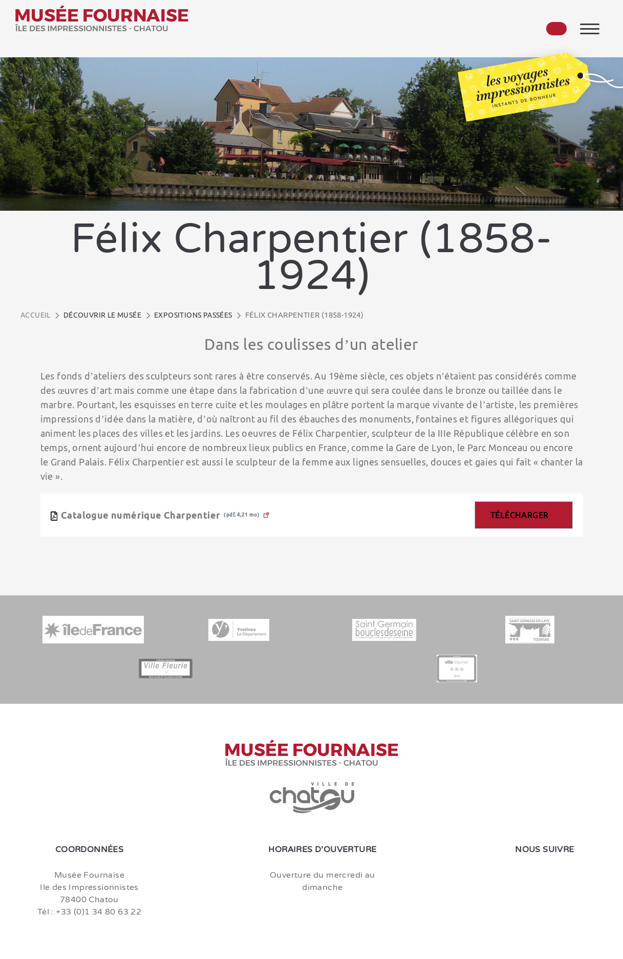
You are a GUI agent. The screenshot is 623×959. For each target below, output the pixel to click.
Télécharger (519, 515)
